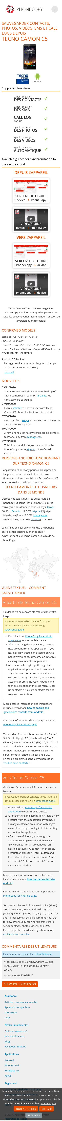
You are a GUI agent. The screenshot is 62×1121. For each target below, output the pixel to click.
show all (9, 372)
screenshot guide (14, 629)
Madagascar (34, 436)
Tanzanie (41, 395)
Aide (7, 1017)
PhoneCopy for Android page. (20, 724)
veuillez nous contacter (16, 763)
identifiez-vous (44, 954)
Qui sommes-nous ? (16, 1031)
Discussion (11, 1012)
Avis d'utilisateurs (15, 1036)
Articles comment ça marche (21, 1002)
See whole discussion (20, 984)
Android (9, 1060)
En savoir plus (48, 1103)
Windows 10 (12, 1070)
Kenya (25, 420)
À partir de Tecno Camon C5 (31, 190)
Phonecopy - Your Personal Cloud (24, 9)
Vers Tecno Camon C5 (31, 255)
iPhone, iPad (12, 1065)
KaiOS (8, 1075)
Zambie (17, 408)
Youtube (21, 1046)
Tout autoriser (26, 1108)
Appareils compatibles (17, 1007)
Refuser (46, 1108)
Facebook (10, 1046)
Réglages (34, 1115)
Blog (7, 1041)
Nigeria (30, 449)
